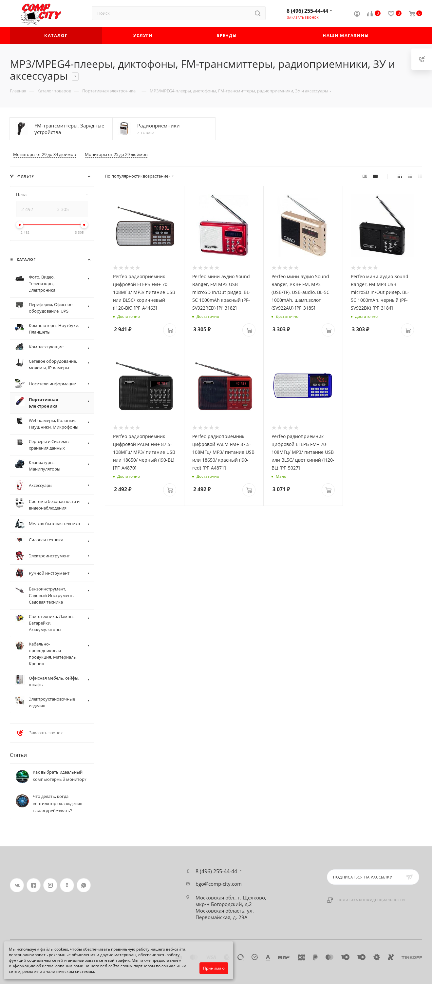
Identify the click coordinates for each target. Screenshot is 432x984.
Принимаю (214, 968)
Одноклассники (67, 885)
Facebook (34, 885)
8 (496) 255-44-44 (307, 10)
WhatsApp (84, 885)
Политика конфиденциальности (371, 899)
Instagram (50, 885)
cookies (61, 949)
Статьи (18, 755)
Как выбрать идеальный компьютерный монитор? (59, 775)
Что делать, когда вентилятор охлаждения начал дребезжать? (57, 803)
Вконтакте (17, 885)
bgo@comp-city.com (219, 883)
